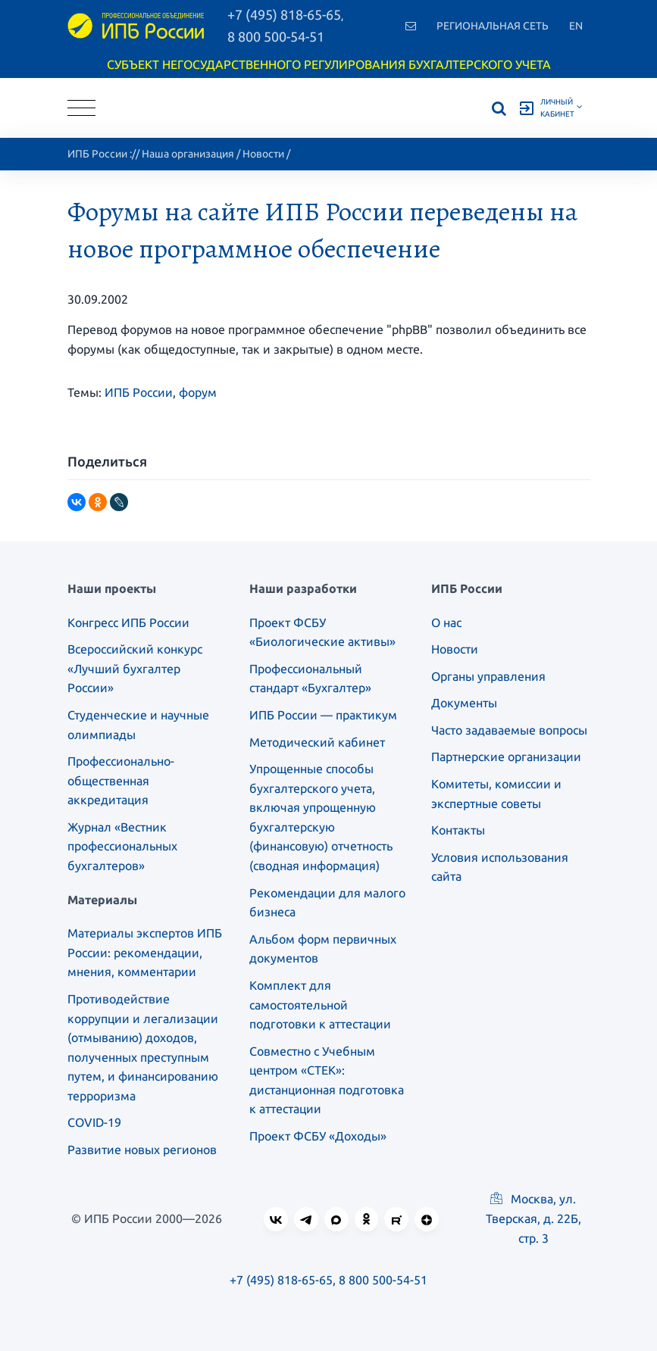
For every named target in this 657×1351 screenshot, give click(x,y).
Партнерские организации (506, 756)
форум (198, 392)
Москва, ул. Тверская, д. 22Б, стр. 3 (533, 1218)
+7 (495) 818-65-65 (281, 1280)
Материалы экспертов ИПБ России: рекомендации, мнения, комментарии (144, 952)
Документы (464, 703)
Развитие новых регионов (142, 1149)
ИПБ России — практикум (323, 715)
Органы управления (488, 676)
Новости (263, 154)
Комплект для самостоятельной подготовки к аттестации (320, 1004)
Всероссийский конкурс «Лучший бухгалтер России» (134, 668)
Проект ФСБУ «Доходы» (317, 1136)
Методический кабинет (317, 742)
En (576, 26)
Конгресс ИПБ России (128, 622)
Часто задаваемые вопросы (509, 730)
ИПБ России (97, 154)
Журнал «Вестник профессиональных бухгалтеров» (122, 846)
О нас (446, 622)
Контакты (458, 830)
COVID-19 (94, 1122)
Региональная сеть (492, 26)
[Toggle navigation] (81, 108)
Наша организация (188, 154)
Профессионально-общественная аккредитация (120, 780)
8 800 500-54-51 (275, 36)
